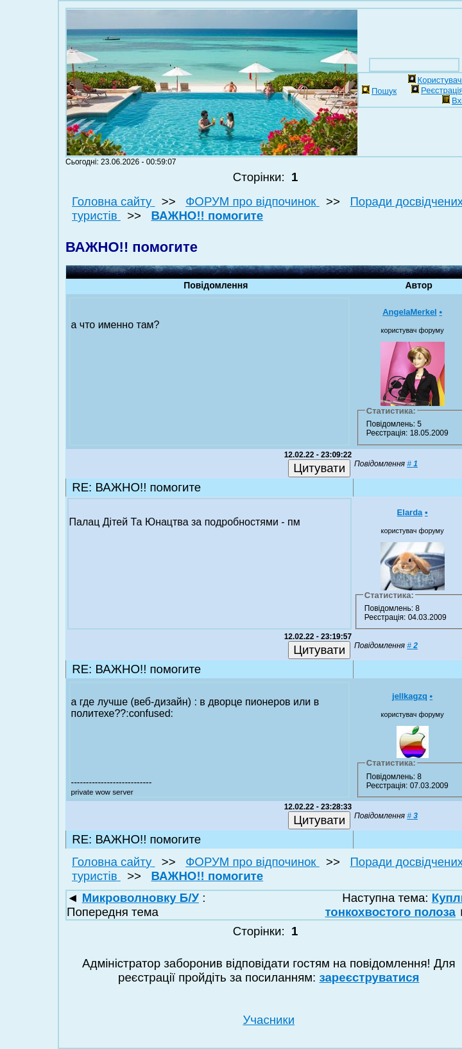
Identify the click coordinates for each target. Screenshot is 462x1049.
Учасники (269, 1020)
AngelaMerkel (409, 312)
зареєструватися (369, 977)
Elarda (410, 512)
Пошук (379, 91)
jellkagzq (409, 696)
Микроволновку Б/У (140, 897)
